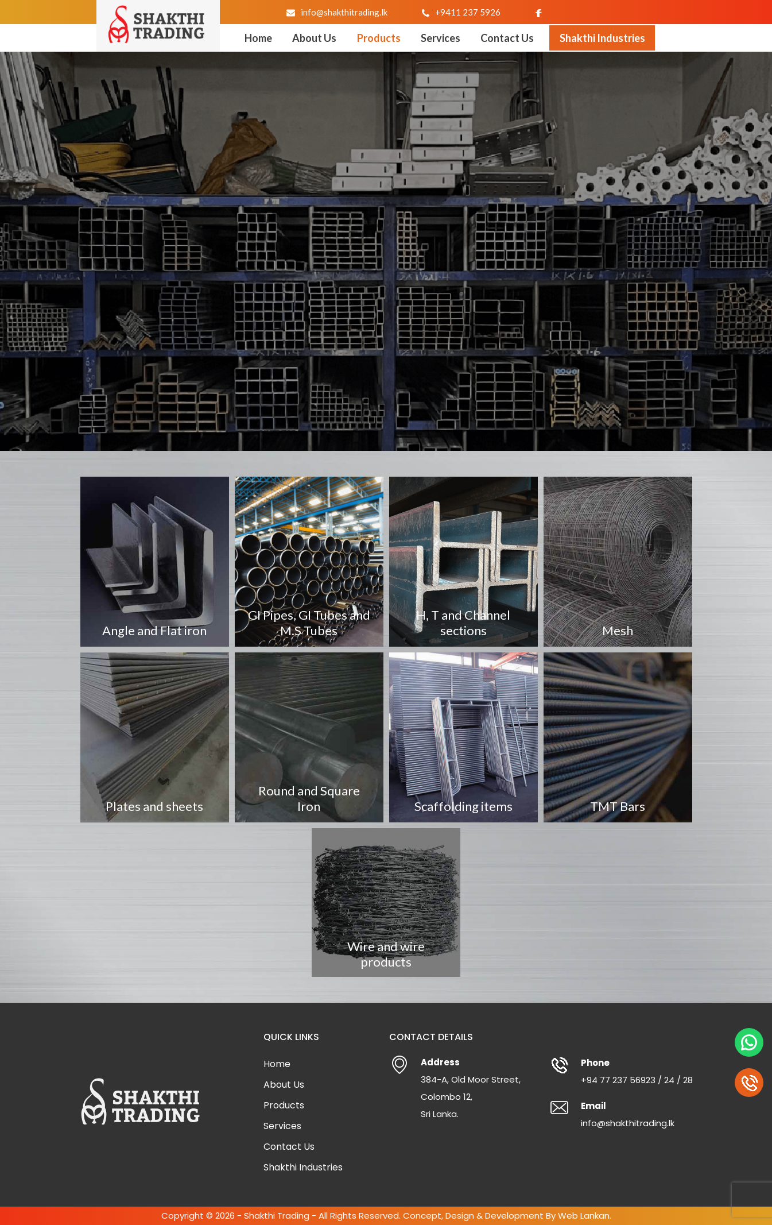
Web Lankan (584, 1215)
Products (379, 38)
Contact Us (507, 38)
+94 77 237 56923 (618, 1080)
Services (440, 38)
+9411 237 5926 (468, 12)
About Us (314, 38)
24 (669, 1080)
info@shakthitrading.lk (344, 12)
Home (258, 38)
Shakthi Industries (602, 38)
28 (688, 1080)
